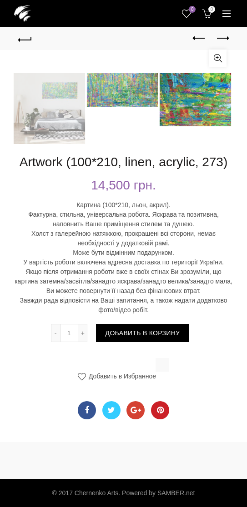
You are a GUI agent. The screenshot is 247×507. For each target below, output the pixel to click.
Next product (222, 38)
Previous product (199, 38)
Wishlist (191, 10)
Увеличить (218, 58)
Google (135, 410)
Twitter (111, 410)
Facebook (87, 410)
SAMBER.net (176, 493)
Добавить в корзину (143, 333)
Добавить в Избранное (121, 376)
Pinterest (160, 410)
